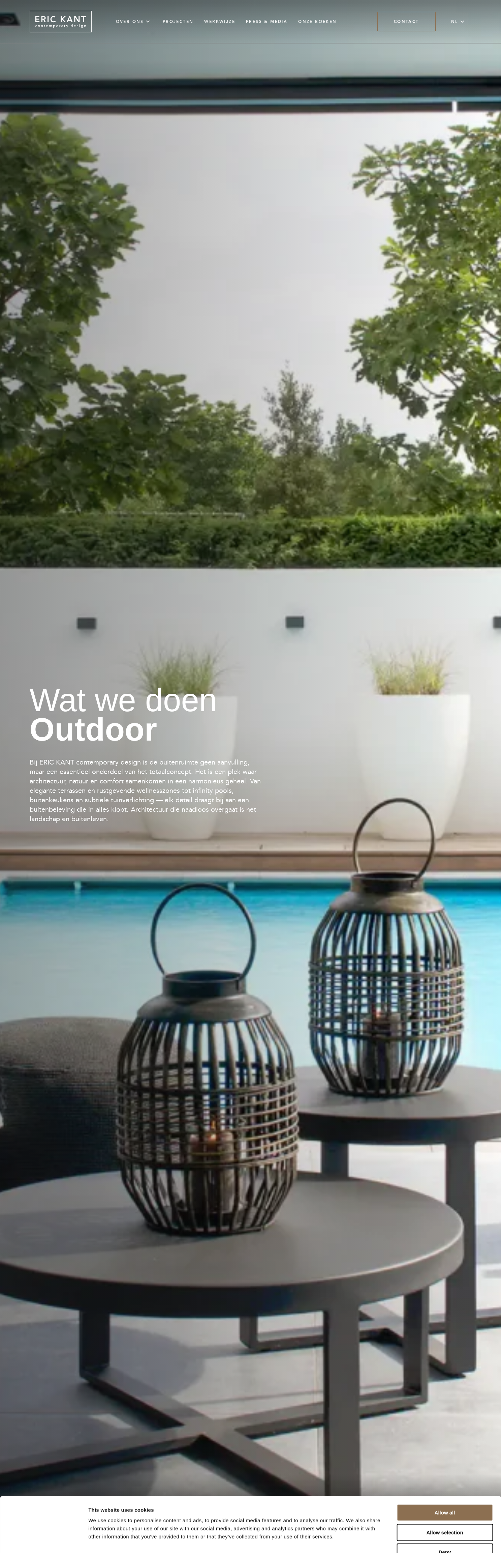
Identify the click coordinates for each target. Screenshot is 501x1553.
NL (458, 22)
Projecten (178, 22)
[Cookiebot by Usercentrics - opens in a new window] (43, 1540)
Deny (445, 1510)
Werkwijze (219, 22)
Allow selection (444, 1490)
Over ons (134, 22)
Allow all (445, 1470)
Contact (406, 21)
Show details (353, 1540)
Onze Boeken (317, 22)
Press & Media (266, 22)
